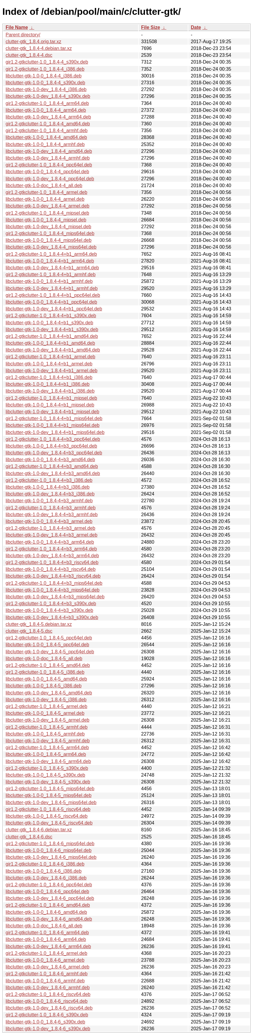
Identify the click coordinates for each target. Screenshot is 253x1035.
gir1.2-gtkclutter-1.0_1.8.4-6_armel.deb (46, 953)
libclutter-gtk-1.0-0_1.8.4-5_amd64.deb (46, 678)
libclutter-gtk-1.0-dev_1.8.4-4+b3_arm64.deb (52, 555)
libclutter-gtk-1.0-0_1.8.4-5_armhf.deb (45, 733)
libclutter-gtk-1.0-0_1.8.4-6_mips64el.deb (49, 850)
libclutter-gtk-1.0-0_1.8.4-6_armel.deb (45, 960)
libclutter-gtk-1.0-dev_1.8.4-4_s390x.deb (48, 96)
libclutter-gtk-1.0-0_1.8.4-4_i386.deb (43, 75)
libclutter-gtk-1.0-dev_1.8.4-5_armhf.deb (48, 740)
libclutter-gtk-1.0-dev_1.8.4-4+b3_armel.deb (51, 534)
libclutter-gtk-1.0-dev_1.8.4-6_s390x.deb (48, 1028)
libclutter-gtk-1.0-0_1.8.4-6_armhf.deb (45, 980)
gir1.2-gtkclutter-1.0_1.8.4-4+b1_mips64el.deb (54, 418)
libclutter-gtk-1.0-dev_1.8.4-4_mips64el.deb (51, 247)
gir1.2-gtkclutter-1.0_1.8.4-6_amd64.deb (48, 905)
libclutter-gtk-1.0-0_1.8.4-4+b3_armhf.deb (49, 500)
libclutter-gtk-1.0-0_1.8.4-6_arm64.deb (46, 939)
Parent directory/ (23, 34)
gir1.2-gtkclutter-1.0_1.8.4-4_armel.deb (46, 192)
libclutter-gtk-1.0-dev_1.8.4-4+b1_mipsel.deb (52, 411)
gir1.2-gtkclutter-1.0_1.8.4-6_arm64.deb (47, 932)
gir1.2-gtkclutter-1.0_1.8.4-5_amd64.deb (48, 665)
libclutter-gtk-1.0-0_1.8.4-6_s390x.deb (45, 1021)
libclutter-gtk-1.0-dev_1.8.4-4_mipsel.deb (48, 226)
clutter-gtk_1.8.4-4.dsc (29, 55)
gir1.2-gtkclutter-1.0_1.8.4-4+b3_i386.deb (49, 480)
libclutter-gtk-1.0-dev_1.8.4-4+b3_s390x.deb (52, 617)
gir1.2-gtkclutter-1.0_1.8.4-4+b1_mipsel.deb (51, 398)
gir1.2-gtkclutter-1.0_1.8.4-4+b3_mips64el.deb (54, 583)
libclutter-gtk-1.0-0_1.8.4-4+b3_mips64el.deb (52, 589)
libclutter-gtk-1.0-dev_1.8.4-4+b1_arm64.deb (52, 267)
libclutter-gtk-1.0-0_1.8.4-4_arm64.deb (46, 110)
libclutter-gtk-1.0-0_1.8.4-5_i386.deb (43, 685)
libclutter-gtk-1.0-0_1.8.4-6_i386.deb (43, 871)
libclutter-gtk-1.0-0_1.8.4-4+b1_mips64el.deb (52, 425)
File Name (17, 27)
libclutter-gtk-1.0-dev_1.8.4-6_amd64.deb (49, 918)
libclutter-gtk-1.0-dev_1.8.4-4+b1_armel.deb (51, 370)
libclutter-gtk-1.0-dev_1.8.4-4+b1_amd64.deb (53, 349)
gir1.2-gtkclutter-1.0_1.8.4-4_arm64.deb (47, 103)
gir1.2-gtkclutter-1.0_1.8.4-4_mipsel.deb (47, 213)
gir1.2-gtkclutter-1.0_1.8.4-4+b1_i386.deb (49, 377)
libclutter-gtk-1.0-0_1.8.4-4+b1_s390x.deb (49, 322)
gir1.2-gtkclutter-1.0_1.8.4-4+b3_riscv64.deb (52, 562)
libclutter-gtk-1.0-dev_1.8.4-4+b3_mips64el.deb (55, 596)
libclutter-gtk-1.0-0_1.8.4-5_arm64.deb (46, 754)
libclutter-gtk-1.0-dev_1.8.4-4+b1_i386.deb (50, 390)
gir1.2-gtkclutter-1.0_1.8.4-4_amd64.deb (48, 123)
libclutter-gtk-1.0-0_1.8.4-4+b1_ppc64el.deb (51, 301)
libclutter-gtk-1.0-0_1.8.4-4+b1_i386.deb (47, 384)
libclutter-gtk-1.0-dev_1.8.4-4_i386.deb (46, 89)
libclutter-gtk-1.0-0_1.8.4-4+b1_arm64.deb (50, 260)
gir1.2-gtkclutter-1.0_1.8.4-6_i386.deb (45, 863)
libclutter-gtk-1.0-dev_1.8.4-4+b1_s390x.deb (52, 329)
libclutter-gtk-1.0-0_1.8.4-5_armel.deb (45, 713)
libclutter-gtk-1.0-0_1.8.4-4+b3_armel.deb (49, 521)
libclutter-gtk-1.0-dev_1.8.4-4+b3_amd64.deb (53, 473)
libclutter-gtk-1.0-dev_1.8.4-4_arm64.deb (48, 116)
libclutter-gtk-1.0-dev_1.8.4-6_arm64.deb (48, 946)
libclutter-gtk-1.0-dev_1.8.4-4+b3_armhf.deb (52, 514)
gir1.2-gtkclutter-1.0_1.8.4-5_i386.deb (45, 672)
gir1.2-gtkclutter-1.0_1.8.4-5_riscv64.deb (48, 809)
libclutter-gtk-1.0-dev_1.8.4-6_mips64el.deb (51, 857)
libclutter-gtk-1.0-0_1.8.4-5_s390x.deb (45, 775)
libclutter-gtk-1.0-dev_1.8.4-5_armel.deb (47, 720)
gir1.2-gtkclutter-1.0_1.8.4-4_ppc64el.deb (49, 164)
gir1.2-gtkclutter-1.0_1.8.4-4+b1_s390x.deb (51, 315)
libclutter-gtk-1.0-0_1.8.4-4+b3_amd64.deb (50, 459)
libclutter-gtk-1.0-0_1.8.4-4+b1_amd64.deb (50, 343)
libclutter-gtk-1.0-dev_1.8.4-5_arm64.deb (48, 761)
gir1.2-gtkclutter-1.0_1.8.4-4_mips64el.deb (50, 233)
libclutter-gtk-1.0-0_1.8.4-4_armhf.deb (45, 144)
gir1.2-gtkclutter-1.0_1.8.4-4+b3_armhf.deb (51, 507)
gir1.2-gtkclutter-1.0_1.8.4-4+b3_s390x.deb (51, 603)
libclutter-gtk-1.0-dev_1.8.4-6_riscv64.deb (49, 1007)
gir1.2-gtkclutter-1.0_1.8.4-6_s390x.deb (47, 1014)
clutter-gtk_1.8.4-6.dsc (29, 836)
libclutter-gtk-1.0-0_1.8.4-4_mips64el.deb (49, 240)
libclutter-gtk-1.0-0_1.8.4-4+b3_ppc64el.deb (51, 445)
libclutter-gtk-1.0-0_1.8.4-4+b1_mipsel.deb (50, 404)
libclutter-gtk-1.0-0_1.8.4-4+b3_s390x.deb (49, 610)
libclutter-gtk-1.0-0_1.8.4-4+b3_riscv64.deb (51, 569)
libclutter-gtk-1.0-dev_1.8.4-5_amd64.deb (49, 692)
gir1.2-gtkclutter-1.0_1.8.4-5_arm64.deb (47, 747)
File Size (150, 27)
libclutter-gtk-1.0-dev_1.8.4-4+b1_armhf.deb (52, 288)
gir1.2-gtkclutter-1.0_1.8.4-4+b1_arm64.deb (51, 254)
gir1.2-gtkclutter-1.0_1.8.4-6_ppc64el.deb (49, 884)
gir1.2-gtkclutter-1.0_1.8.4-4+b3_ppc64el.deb (53, 439)
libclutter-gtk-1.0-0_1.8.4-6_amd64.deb (46, 912)
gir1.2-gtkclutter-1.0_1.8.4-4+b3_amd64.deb (52, 466)
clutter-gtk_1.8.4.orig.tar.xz (33, 41)
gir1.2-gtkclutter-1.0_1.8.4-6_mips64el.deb (50, 843)
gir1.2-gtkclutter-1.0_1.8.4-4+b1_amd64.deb (52, 336)
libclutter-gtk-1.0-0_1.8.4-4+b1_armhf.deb (49, 281)
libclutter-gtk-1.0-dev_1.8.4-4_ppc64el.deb (50, 178)
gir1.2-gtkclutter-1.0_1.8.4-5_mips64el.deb (50, 788)
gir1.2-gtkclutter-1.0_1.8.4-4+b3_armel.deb (50, 528)
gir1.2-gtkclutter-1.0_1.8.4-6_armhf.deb (46, 973)
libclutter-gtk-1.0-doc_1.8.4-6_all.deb (44, 925)
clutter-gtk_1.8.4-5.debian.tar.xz (39, 624)
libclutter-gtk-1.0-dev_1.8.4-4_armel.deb (47, 205)
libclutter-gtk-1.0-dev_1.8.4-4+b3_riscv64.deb (53, 576)
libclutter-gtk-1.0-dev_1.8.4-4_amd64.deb (49, 151)
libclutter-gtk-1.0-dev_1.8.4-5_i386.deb (46, 699)
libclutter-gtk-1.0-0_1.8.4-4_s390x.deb (45, 82)
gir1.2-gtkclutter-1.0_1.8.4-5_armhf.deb (46, 727)
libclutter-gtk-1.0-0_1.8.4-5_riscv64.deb (46, 816)
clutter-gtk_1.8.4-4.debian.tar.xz (39, 48)
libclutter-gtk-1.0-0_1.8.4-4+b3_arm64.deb (50, 542)
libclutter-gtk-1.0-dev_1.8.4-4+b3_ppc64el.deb (54, 452)
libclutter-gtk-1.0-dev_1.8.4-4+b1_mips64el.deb (55, 432)
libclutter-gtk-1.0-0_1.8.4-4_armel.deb (45, 199)
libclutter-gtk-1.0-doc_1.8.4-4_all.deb (44, 185)
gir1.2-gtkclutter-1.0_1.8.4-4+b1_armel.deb (50, 356)
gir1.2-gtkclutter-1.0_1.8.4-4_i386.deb (45, 69)
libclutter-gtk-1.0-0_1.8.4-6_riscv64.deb (46, 1001)
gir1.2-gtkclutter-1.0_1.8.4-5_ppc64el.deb (49, 637)
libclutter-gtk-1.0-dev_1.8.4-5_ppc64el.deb (50, 651)
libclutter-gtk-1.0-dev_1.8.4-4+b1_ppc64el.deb (54, 308)
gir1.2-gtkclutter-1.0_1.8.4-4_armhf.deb (46, 130)
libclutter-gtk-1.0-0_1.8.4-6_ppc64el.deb (47, 891)
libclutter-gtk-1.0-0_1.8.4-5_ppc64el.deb (47, 644)
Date (196, 27)
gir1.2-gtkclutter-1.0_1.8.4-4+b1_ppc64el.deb (53, 295)
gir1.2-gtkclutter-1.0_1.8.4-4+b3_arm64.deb (51, 548)
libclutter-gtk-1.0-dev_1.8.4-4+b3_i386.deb (50, 493)
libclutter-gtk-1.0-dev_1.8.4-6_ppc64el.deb (50, 898)
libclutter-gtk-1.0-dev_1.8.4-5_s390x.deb (48, 781)
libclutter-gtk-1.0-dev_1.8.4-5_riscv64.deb (49, 822)
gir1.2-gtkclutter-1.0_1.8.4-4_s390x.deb (47, 61)
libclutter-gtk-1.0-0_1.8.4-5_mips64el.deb (49, 795)
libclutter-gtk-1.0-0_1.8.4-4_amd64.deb (46, 137)
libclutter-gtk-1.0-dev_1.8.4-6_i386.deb (46, 877)
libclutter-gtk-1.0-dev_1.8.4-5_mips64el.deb (51, 802)
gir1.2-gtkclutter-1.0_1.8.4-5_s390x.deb (47, 768)
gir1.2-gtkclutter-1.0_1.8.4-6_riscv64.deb (48, 994)
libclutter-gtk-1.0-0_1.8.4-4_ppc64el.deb (47, 171)
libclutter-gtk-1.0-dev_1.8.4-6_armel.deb (47, 966)
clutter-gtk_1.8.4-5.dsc (29, 631)
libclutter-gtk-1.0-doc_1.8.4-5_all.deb (44, 658)
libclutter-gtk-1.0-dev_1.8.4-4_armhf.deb (48, 158)
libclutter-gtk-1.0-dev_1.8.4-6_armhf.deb (48, 987)
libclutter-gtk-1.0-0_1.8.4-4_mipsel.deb (46, 219)
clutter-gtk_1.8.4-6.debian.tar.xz (39, 829)
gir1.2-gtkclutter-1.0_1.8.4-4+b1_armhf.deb (51, 274)
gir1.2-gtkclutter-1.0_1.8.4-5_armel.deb (46, 706)
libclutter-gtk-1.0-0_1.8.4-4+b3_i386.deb (47, 487)
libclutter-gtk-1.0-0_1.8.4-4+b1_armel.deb (49, 363)
